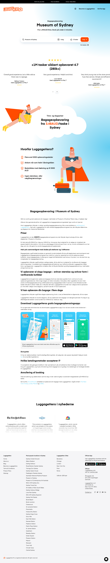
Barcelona (59, 459)
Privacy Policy (7, 471)
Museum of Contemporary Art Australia (37, 480)
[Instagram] (100, 492)
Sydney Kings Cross (31, 514)
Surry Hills (29, 516)
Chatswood (29, 504)
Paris (58, 468)
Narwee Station (30, 521)
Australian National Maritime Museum (36, 475)
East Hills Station (31, 519)
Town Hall (29, 545)
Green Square (30, 536)
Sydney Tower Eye (31, 485)
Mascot (28, 540)
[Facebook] (95, 492)
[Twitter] (98, 492)
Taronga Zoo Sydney (32, 468)
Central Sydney (30, 550)
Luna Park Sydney (31, 492)
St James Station (31, 528)
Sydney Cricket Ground (32, 459)
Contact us (88, 492)
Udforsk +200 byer (62, 475)
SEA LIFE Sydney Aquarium (33, 495)
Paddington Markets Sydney (34, 473)
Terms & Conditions (9, 468)
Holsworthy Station (31, 512)
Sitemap (5, 473)
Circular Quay (30, 548)
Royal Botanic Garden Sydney (34, 466)
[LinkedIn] (105, 492)
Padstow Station (30, 524)
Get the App (101, 9)
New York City (61, 466)
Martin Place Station (31, 526)
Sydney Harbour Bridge (32, 490)
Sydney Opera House (32, 471)
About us (6, 461)
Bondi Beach (29, 500)
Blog (4, 463)
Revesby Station (30, 533)
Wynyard (28, 543)
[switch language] (75, 9)
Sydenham (29, 531)
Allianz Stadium (30, 461)
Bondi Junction (30, 502)
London (59, 463)
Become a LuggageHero (87, 9)
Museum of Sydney (31, 478)
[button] (106, 559)
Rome (58, 471)
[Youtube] (103, 492)
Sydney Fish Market (31, 497)
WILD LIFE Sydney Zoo (32, 483)
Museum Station (30, 538)
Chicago (59, 461)
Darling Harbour (30, 463)
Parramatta (29, 509)
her (22, 357)
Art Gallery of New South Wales (35, 487)
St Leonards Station (31, 507)
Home (5, 459)
